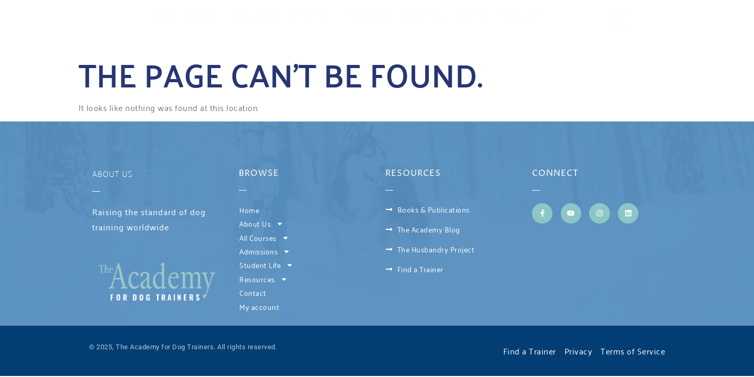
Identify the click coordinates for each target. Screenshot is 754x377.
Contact (473, 14)
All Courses (256, 14)
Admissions (312, 14)
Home (165, 14)
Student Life (369, 14)
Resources (426, 14)
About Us (203, 14)
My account (518, 14)
